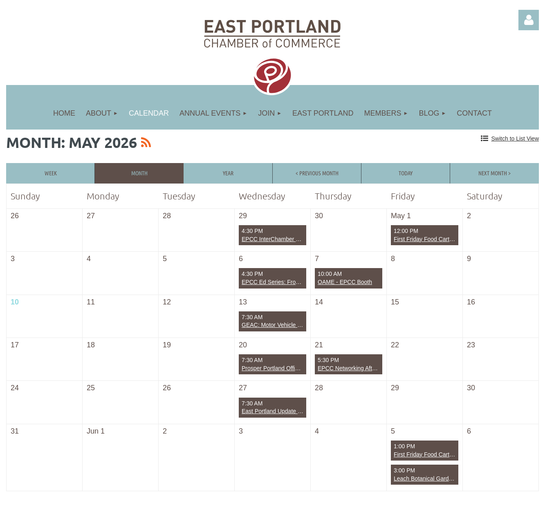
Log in (528, 20)
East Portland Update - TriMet (279, 411)
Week (51, 173)
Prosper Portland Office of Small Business (295, 368)
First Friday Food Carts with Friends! (440, 239)
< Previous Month (317, 173)
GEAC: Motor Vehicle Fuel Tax (280, 325)
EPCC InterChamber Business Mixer (288, 239)
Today (406, 173)
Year (228, 173)
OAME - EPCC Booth (345, 282)
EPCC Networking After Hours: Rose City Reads (379, 368)
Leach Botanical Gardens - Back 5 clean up (449, 478)
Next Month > (494, 173)
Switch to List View (515, 138)
